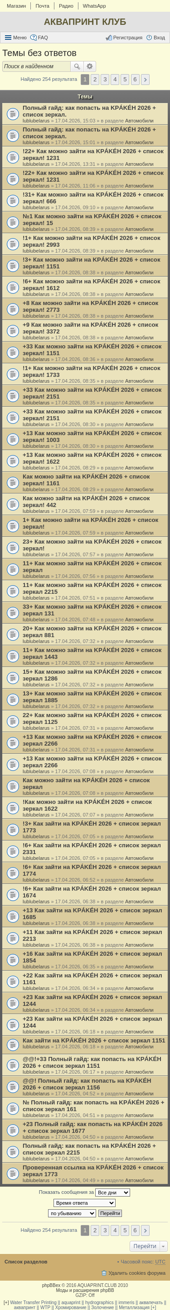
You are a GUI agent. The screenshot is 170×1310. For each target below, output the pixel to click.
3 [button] (105, 79)
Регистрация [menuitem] (127, 37)
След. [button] (145, 79)
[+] (6, 1302)
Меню (20, 37)
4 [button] (115, 79)
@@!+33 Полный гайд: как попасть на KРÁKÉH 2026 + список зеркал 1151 (92, 1062)
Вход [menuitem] (159, 37)
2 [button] (95, 79)
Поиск (77, 66)
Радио (66, 6)
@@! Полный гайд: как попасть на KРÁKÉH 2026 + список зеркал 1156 (87, 1084)
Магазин (16, 6)
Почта (42, 6)
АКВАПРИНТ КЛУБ (85, 22)
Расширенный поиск (90, 66)
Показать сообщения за (84, 1192)
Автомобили (139, 120)
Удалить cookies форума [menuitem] (136, 1273)
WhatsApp (94, 6)
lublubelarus (36, 120)
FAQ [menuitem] (43, 37)
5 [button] (124, 79)
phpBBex (51, 1285)
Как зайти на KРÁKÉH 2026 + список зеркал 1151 (94, 1040)
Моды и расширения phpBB (85, 1290)
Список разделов (26, 1261)
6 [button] (134, 79)
